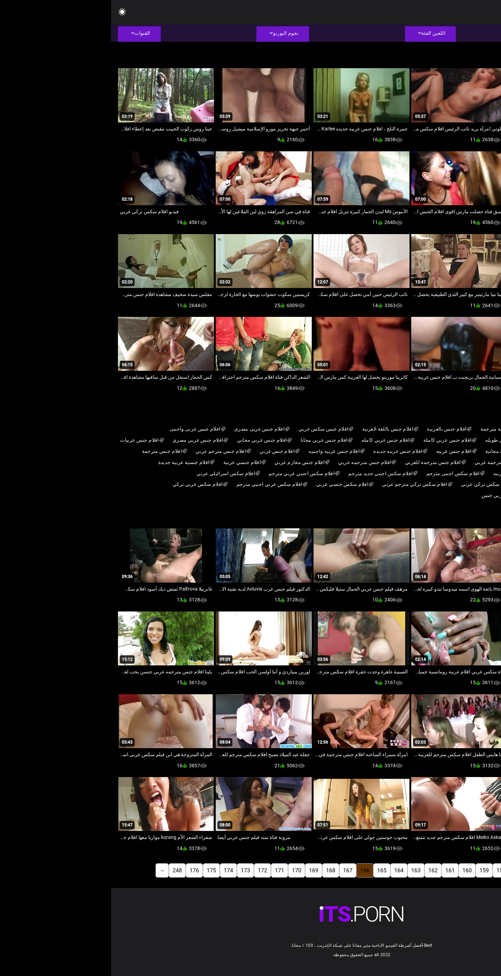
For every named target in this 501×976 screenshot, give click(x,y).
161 (339, 870)
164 (288, 870)
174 (117, 870)
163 (305, 870)
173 (134, 870)
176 (83, 870)
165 (271, 870)
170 (185, 870)
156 (424, 870)
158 (390, 870)
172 (151, 870)
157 (407, 870)
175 (100, 870)
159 (373, 870)
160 (356, 870)
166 (254, 870)
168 (219, 870)
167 (236, 870)
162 (322, 870)
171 (168, 870)
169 (202, 870)
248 (66, 870)
